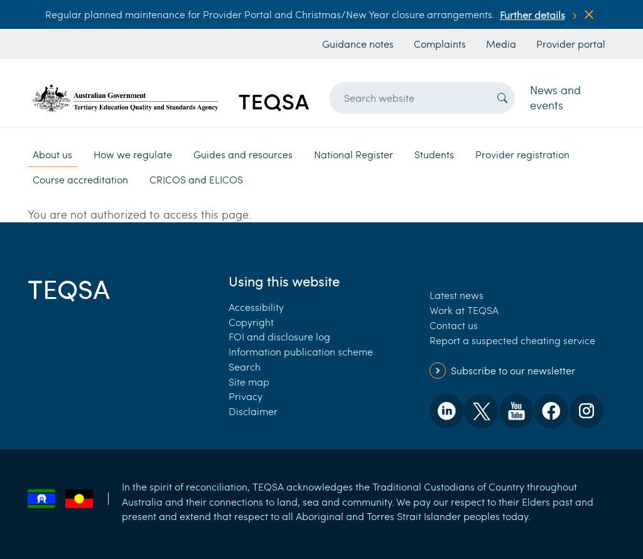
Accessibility (256, 306)
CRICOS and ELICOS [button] (196, 179)
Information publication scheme (301, 351)
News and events (555, 97)
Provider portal (570, 43)
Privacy (245, 396)
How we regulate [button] (133, 154)
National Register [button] (353, 154)
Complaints (440, 43)
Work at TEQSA (464, 310)
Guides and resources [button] (243, 154)
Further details (532, 14)
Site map (249, 381)
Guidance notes (358, 43)
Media (501, 43)
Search (245, 366)
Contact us (454, 325)
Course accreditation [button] (80, 179)
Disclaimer (253, 411)
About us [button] (52, 154)
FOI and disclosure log (279, 336)
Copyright (251, 321)
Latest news (457, 294)
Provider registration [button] (522, 154)
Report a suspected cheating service (512, 340)
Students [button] (434, 154)
